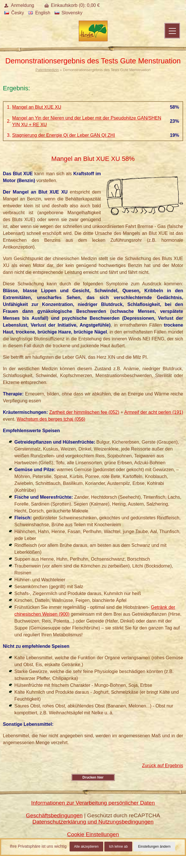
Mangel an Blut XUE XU (36, 107)
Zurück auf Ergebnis (162, 765)
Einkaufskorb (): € (75, 5)
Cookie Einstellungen (93, 834)
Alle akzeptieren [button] (86, 847)
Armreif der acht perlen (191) (153, 412)
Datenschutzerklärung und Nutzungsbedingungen (93, 822)
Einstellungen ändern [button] (154, 847)
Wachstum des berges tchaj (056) (51, 419)
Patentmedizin (47, 70)
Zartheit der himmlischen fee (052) (84, 412)
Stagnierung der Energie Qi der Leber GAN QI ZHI (63, 135)
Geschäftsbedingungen (54, 815)
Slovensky (69, 12)
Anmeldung (22, 5)
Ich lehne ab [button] (118, 847)
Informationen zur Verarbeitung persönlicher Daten (93, 803)
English (39, 12)
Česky (14, 12)
